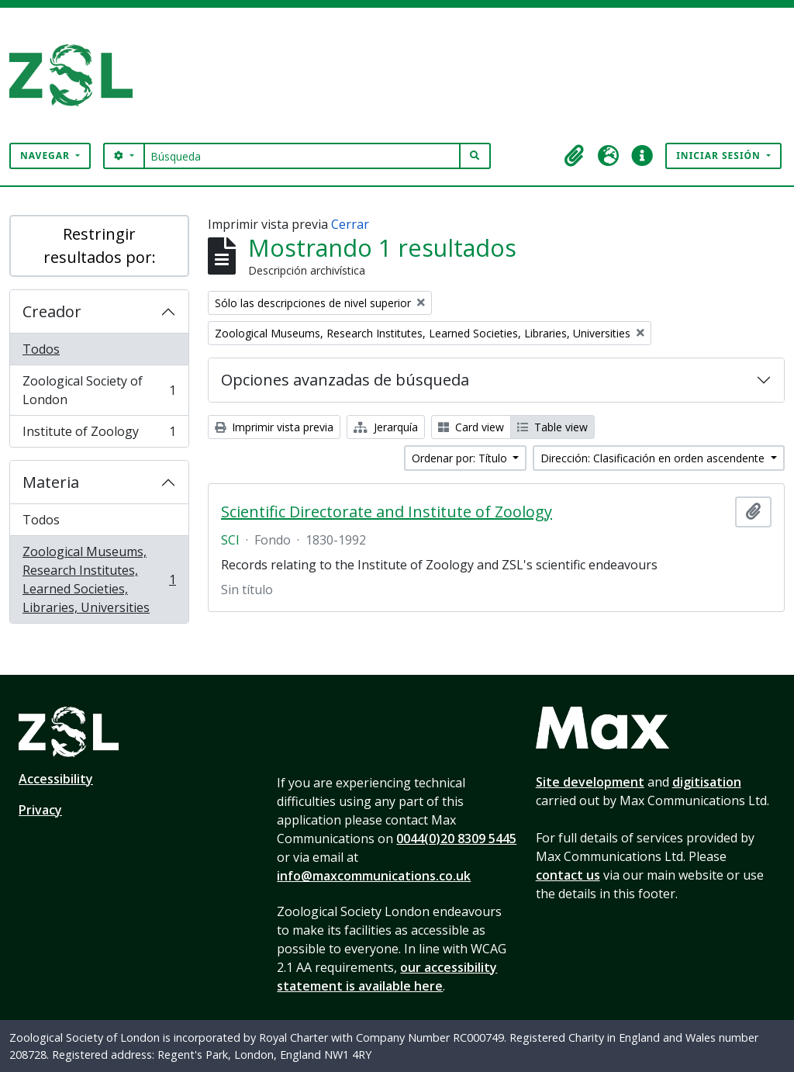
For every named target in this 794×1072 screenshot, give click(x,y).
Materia (50, 482)
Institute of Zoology (99, 434)
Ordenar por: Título (461, 458)
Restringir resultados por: (99, 245)
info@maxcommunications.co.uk (374, 875)
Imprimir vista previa (274, 427)
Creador (51, 311)
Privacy (40, 809)
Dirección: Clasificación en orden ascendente (654, 458)
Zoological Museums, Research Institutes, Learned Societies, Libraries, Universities (99, 579)
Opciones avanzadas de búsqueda (345, 379)
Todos (41, 349)
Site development (590, 781)
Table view (552, 427)
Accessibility (56, 778)
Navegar (46, 155)
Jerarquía (386, 427)
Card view (471, 427)
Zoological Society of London (99, 390)
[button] (574, 156)
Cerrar (350, 224)
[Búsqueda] (302, 156)
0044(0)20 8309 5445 (456, 838)
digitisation (706, 781)
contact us (568, 875)
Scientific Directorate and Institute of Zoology (386, 512)
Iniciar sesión (720, 155)
